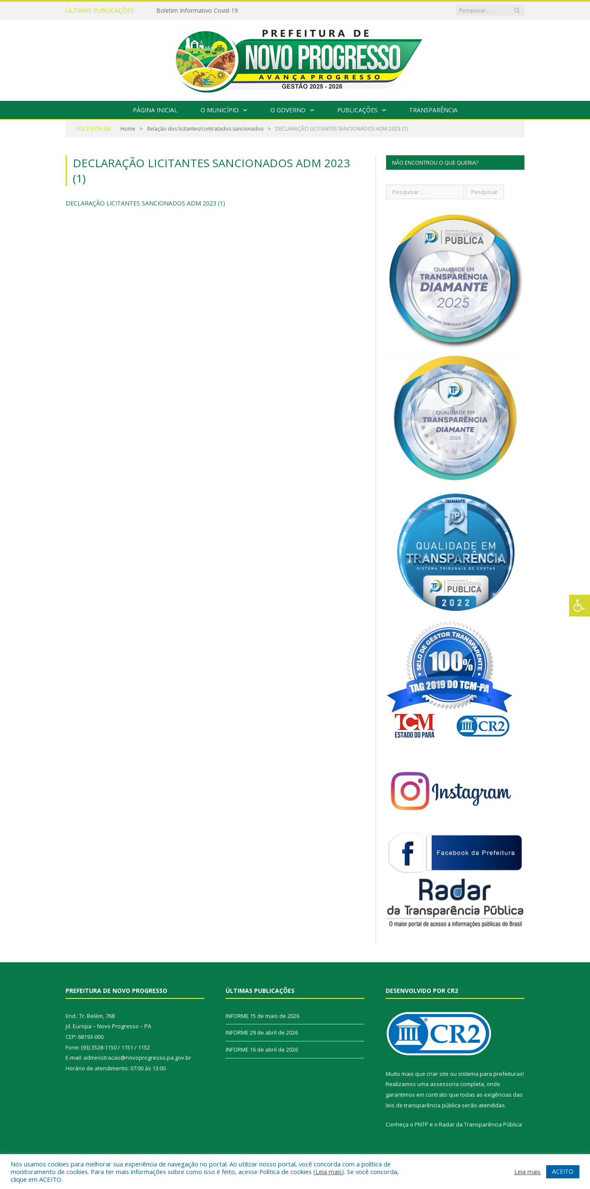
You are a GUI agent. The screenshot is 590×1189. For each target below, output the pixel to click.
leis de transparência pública (423, 1105)
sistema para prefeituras (490, 1074)
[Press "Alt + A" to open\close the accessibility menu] (579, 605)
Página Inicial (155, 110)
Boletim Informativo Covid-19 (197, 10)
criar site (438, 1074)
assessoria (444, 1084)
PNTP (421, 1124)
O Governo (288, 110)
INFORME (237, 1016)
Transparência (433, 110)
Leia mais (328, 1171)
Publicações (357, 110)
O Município (219, 110)
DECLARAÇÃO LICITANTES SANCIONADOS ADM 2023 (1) (145, 203)
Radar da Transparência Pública (480, 1124)
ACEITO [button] (562, 1171)
